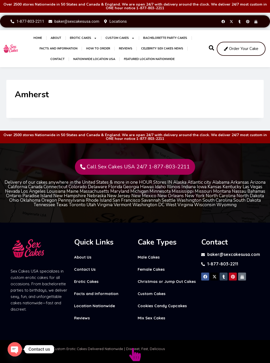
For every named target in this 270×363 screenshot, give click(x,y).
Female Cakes (151, 269)
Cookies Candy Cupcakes (162, 305)
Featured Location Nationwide (149, 59)
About (56, 38)
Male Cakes (149, 257)
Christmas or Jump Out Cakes (167, 281)
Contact (57, 59)
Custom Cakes (119, 38)
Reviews (125, 48)
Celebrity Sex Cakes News (162, 48)
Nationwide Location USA (94, 59)
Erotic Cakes (83, 38)
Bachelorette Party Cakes (165, 38)
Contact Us (85, 269)
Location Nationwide (94, 305)
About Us (82, 257)
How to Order (98, 48)
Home (37, 38)
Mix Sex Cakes (151, 317)
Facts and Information (59, 48)
